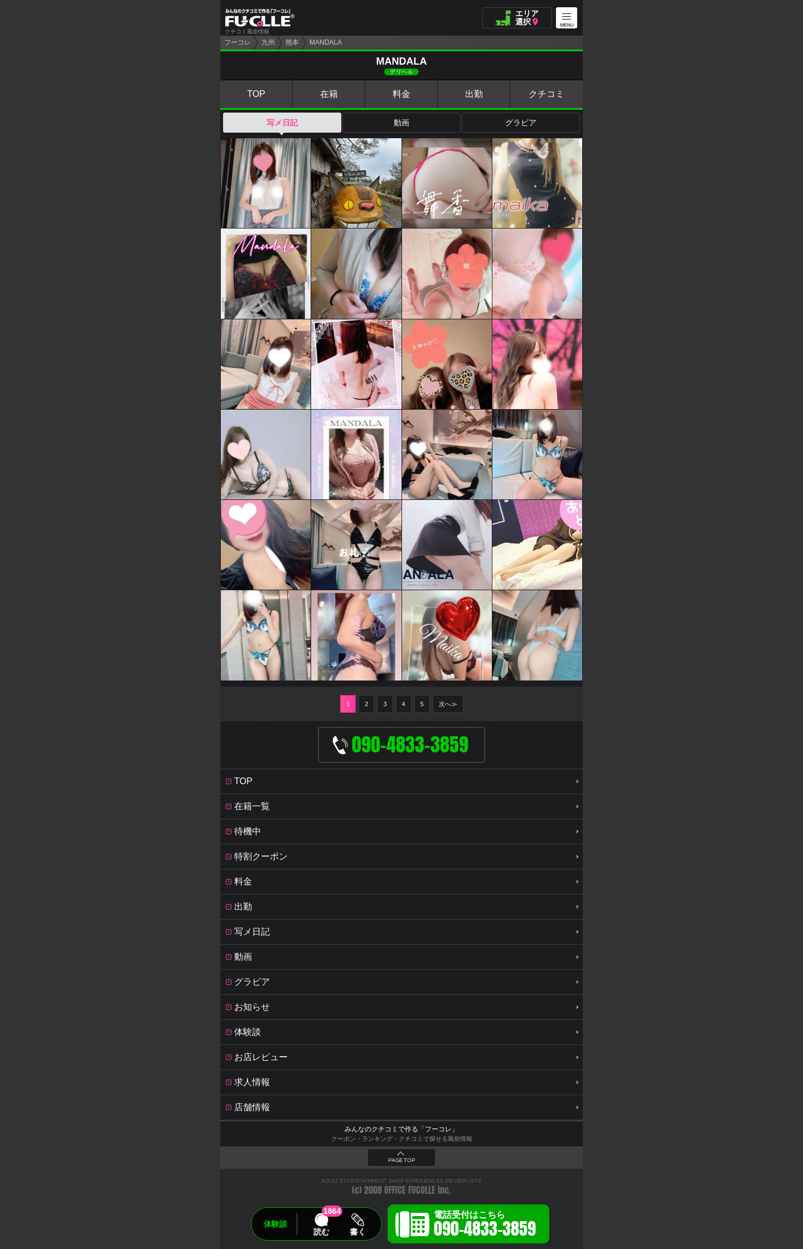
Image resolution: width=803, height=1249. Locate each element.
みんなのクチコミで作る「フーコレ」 (401, 1129)
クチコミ (546, 94)
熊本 (292, 42)
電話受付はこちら (485, 1225)
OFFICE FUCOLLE (410, 1190)
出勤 (474, 94)
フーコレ (237, 42)
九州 (268, 42)
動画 (401, 122)
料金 (401, 94)
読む (321, 1231)
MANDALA (325, 42)
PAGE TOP (401, 1160)
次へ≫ (448, 704)
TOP (256, 94)
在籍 (329, 94)
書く (357, 1231)
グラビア (520, 122)
